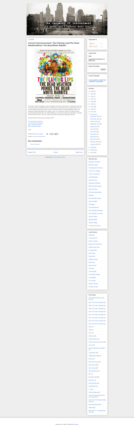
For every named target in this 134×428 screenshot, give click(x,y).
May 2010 (93, 134)
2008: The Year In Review (96, 305)
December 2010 (95, 116)
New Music (92, 365)
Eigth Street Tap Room (95, 244)
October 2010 (94, 121)
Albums (91, 336)
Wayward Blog (93, 219)
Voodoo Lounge (93, 286)
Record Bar (92, 256)
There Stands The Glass (96, 213)
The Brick (91, 268)
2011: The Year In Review (96, 314)
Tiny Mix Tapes (93, 216)
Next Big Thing (93, 371)
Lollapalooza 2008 (94, 355)
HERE (52, 118)
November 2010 (95, 119)
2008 (92, 150)
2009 (92, 147)
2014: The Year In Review (96, 324)
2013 (92, 106)
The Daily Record (94, 207)
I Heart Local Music (94, 174)
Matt (35, 134)
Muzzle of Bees (93, 189)
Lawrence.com (93, 180)
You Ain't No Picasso (94, 225)
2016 (92, 101)
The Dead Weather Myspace (35, 123)
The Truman (92, 280)
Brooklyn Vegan (93, 165)
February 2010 (94, 141)
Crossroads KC (93, 238)
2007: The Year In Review (96, 302)
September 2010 (95, 124)
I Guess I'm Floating (94, 171)
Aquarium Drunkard (94, 162)
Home (56, 152)
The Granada (92, 271)
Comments (94, 46)
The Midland (92, 277)
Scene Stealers (93, 201)
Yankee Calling (93, 222)
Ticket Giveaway (93, 392)
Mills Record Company (95, 186)
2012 (92, 109)
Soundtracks (92, 386)
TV (89, 389)
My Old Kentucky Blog (95, 192)
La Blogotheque (93, 177)
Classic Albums (93, 339)
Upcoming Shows (94, 404)
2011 (92, 111)
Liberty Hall (92, 253)
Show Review (92, 383)
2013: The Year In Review (96, 320)
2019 (92, 94)
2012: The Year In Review (96, 317)
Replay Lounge (93, 259)
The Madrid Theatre (94, 274)
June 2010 (93, 131)
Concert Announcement (38, 136)
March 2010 (93, 139)
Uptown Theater (93, 283)
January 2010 (94, 144)
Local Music (92, 352)
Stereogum (92, 204)
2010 (92, 114)
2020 (92, 91)
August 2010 (94, 126)
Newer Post (32, 152)
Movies (91, 359)
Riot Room (92, 262)
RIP (90, 374)
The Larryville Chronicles (96, 210)
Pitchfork (91, 195)
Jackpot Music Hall (94, 247)
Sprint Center (92, 265)
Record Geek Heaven (95, 198)
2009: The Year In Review (96, 308)
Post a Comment (34, 144)
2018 (92, 96)
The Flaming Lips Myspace (35, 121)
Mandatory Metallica (94, 183)
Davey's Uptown (93, 241)
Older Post (79, 152)
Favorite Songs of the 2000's (97, 348)
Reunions (91, 380)
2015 (92, 104)
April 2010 (93, 136)
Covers (91, 345)
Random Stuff (92, 377)
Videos (91, 407)
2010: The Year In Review (96, 311)
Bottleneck (92, 235)
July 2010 (93, 129)
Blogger (76, 424)
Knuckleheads (93, 250)
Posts (92, 43)
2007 (92, 152)
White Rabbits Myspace (34, 126)
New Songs (92, 368)
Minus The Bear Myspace (35, 124)
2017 (92, 99)
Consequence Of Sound (95, 168)
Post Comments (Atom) (59, 157)
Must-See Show (93, 362)
